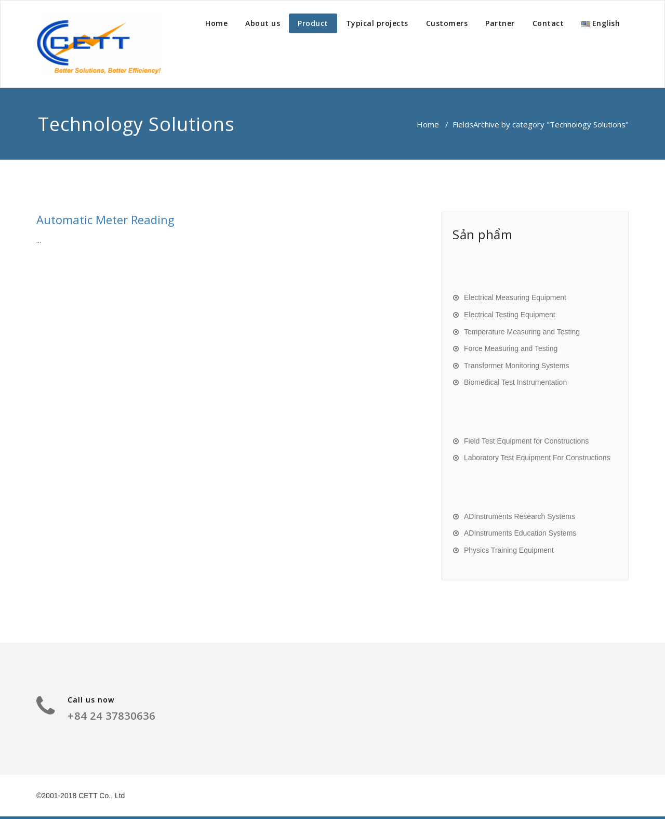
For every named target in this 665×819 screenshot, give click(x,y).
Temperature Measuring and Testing (522, 332)
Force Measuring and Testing (510, 348)
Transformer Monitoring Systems (516, 365)
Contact (548, 23)
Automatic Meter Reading (105, 219)
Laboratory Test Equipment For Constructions (537, 457)
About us (262, 23)
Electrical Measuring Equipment (515, 297)
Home (216, 23)
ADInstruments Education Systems (520, 533)
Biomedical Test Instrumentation (515, 382)
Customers (447, 23)
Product (313, 23)
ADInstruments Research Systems (519, 516)
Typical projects (377, 23)
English (600, 23)
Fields (463, 124)
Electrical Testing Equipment (509, 314)
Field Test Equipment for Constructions (526, 441)
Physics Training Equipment (509, 550)
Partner (500, 23)
